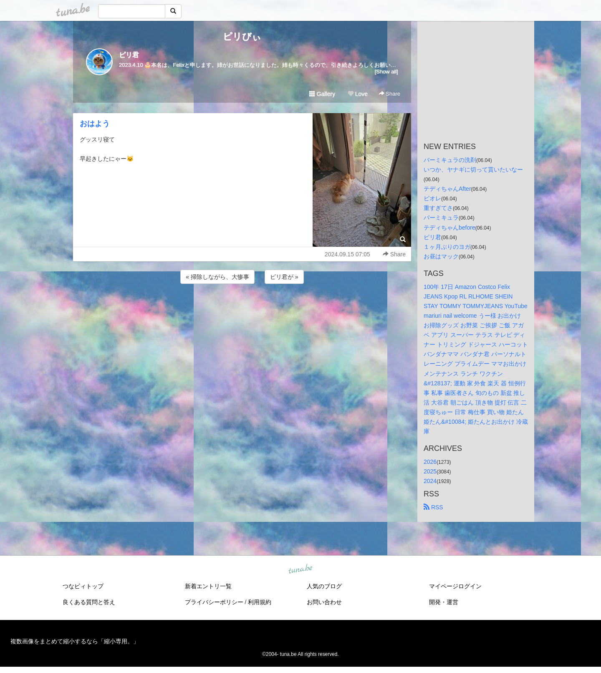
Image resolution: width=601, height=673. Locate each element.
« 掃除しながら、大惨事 (217, 276)
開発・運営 (443, 602)
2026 (430, 461)
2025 (430, 471)
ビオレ (432, 198)
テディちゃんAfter (447, 188)
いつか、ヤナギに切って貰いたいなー (473, 169)
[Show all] (386, 71)
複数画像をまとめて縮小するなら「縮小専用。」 (74, 641)
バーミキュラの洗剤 (450, 160)
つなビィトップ (83, 586)
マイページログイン (455, 586)
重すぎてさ (438, 208)
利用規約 (259, 602)
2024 (430, 481)
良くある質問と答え (89, 602)
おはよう (95, 123)
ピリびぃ (242, 36)
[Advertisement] (242, 308)
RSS (433, 507)
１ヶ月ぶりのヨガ (447, 246)
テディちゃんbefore (449, 227)
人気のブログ (324, 586)
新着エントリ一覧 (208, 586)
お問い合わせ (324, 602)
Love (358, 94)
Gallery (322, 94)
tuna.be (300, 569)
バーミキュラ (441, 217)
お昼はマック (441, 256)
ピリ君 (129, 54)
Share (389, 94)
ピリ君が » (284, 276)
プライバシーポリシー (214, 602)
